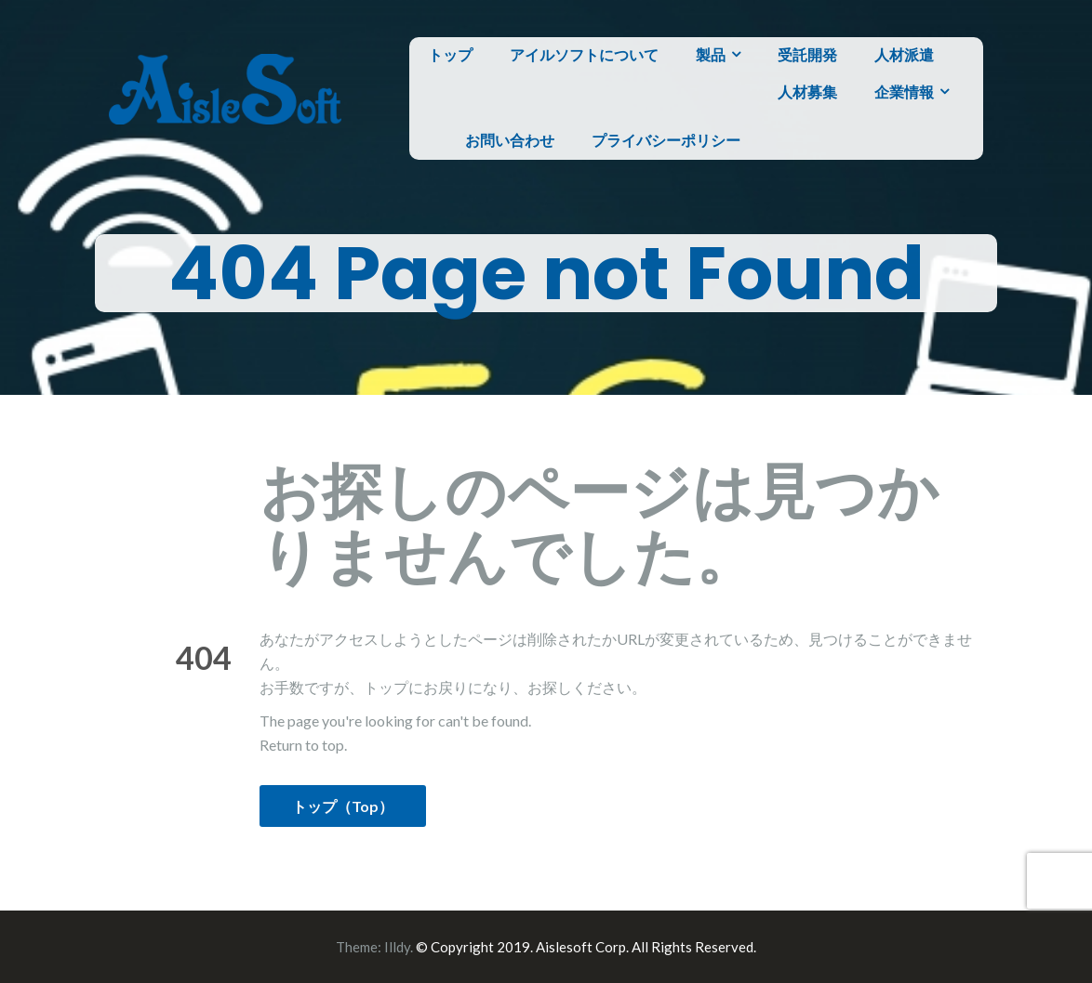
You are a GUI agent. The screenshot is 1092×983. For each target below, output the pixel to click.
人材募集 (807, 91)
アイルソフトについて (584, 54)
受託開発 (807, 54)
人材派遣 (904, 54)
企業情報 (904, 91)
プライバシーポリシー (666, 140)
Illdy (397, 946)
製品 (711, 54)
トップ (450, 54)
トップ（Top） (342, 806)
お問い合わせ (509, 140)
